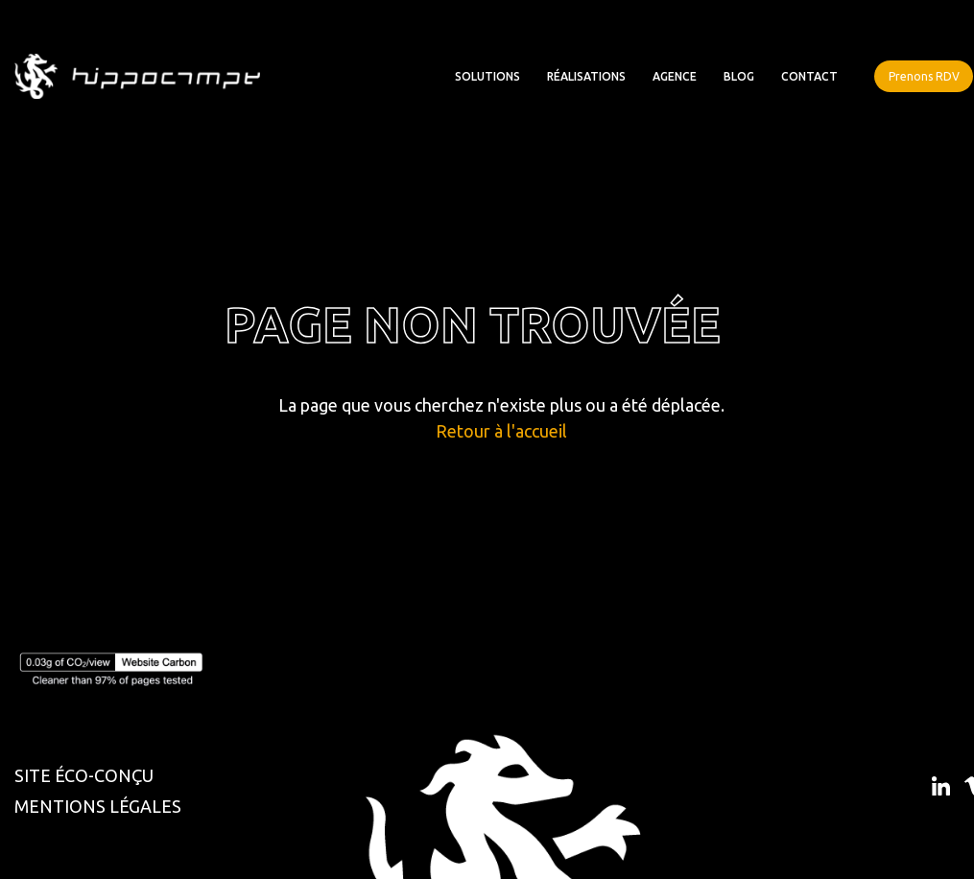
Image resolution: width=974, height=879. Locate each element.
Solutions (487, 76)
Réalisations (586, 76)
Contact (809, 76)
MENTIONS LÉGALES (97, 806)
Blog (739, 76)
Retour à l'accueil (501, 430)
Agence (675, 76)
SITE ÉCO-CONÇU (84, 775)
